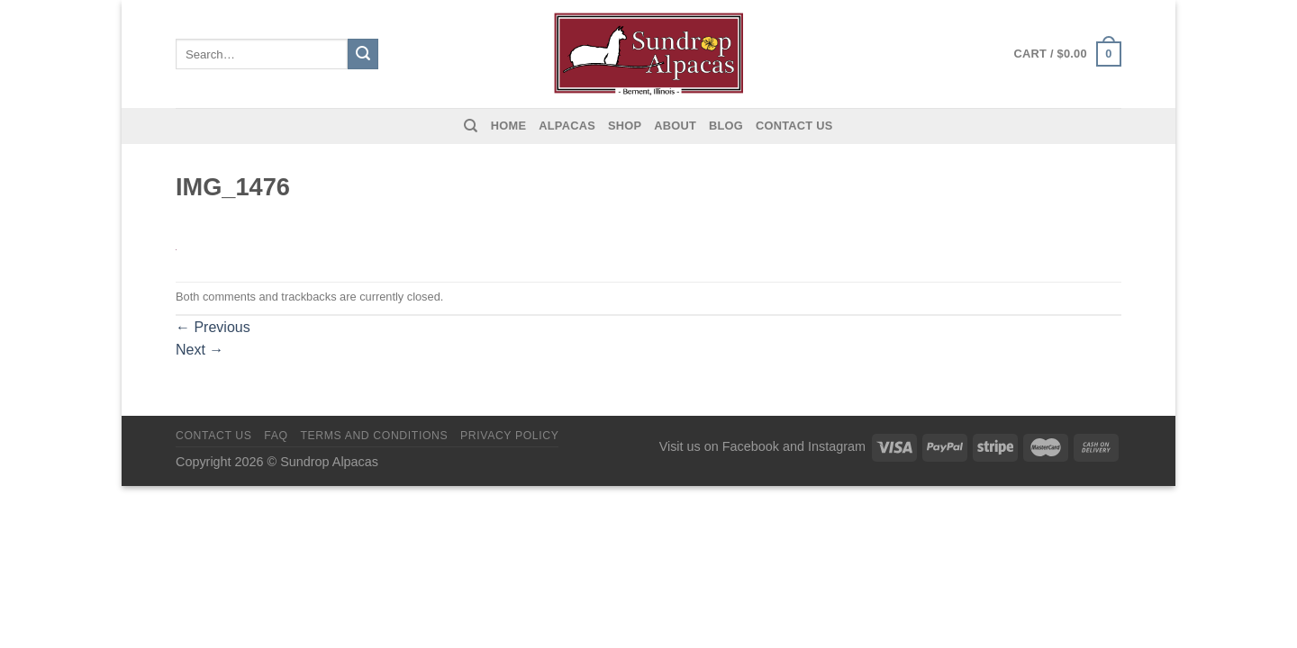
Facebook (750, 446)
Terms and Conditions (374, 435)
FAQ (275, 435)
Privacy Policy (509, 435)
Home (508, 125)
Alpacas (567, 125)
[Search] (470, 126)
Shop (624, 125)
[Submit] (363, 54)
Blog (726, 125)
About (675, 125)
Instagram (837, 446)
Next (199, 349)
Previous (213, 327)
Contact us (794, 125)
